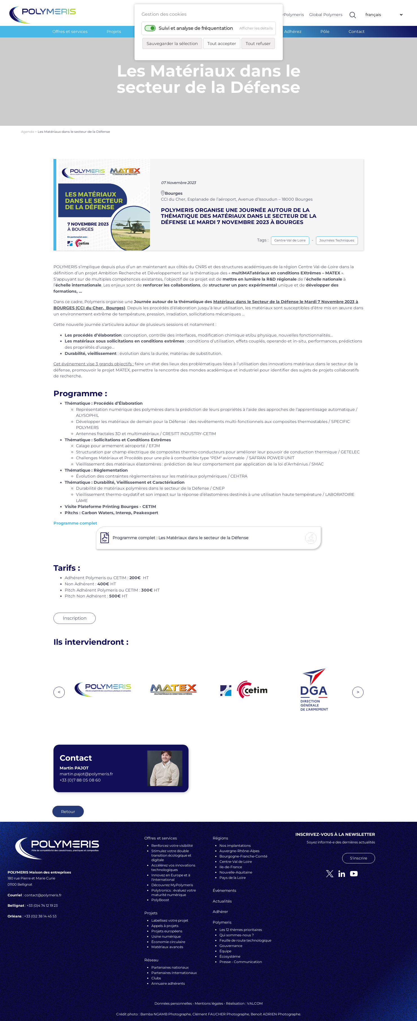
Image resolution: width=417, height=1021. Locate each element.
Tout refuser (258, 43)
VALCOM (255, 993)
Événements (224, 880)
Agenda (28, 122)
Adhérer (220, 901)
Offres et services (70, 31)
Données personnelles (173, 993)
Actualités (222, 891)
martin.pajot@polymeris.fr (86, 764)
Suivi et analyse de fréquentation (196, 28)
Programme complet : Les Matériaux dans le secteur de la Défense (180, 527)
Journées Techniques (336, 230)
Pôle (324, 31)
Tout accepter (221, 43)
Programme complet (75, 513)
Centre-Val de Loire (290, 230)
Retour (68, 801)
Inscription (75, 608)
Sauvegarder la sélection (172, 43)
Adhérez (292, 31)
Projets (114, 31)
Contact (357, 31)
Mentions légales (209, 993)
